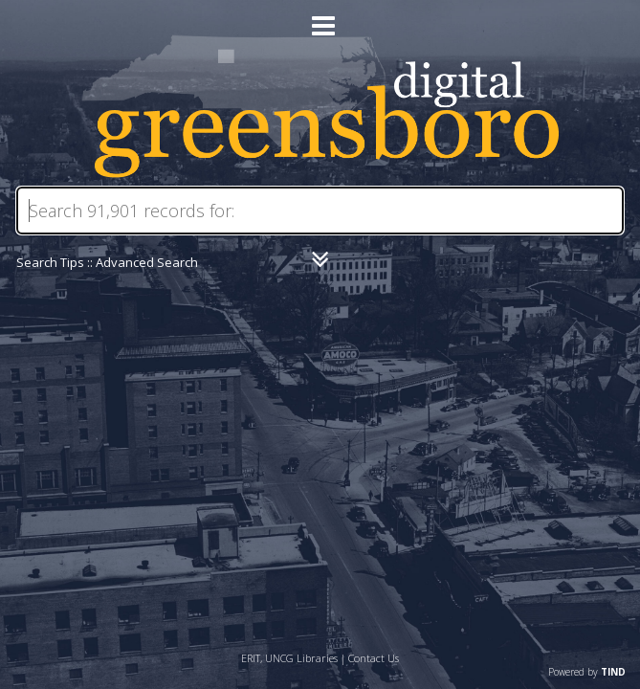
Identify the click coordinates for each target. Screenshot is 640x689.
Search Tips (50, 262)
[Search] (320, 210)
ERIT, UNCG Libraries (289, 658)
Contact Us (373, 658)
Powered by (587, 671)
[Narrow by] (320, 259)
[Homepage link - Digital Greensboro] (319, 173)
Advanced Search (147, 262)
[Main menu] (320, 18)
